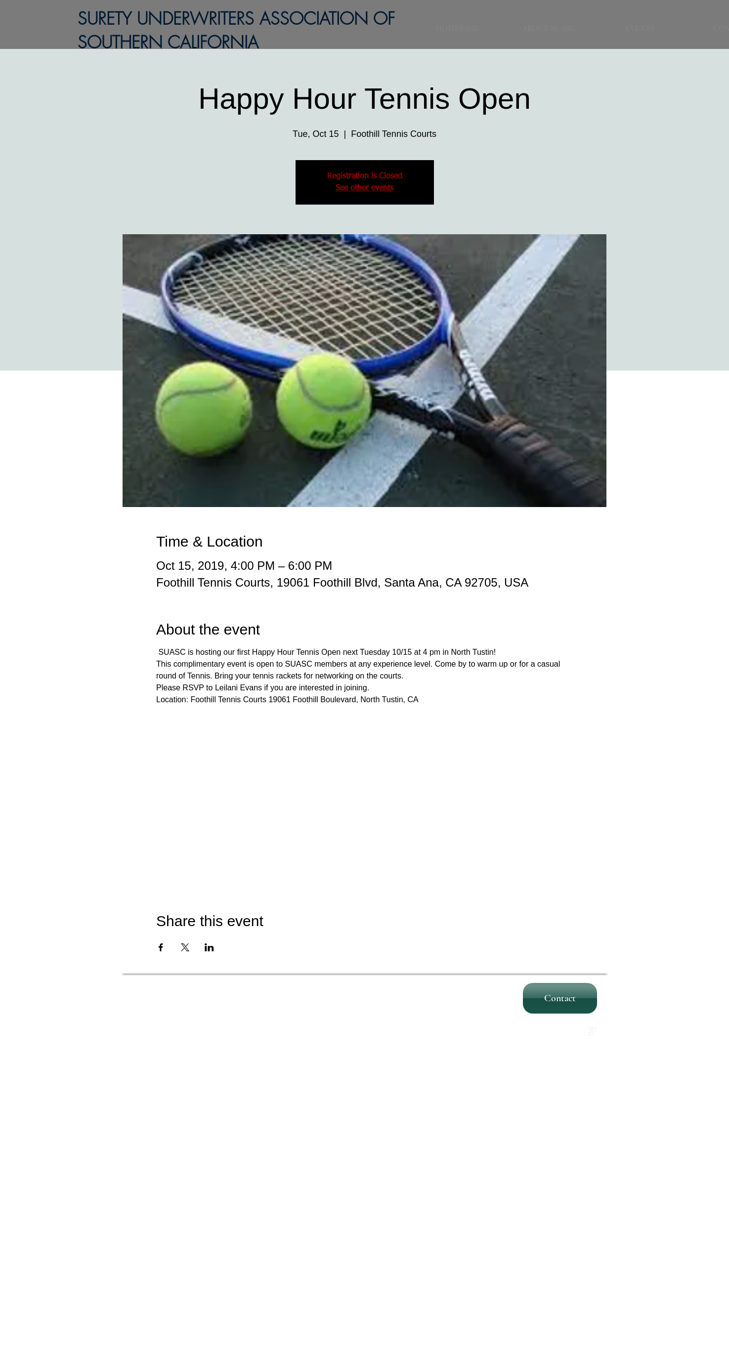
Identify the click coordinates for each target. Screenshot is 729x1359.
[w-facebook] (571, 1031)
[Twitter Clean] (582, 1031)
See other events (364, 188)
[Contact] (560, 998)
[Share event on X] (185, 947)
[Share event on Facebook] (161, 947)
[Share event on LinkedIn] (209, 947)
